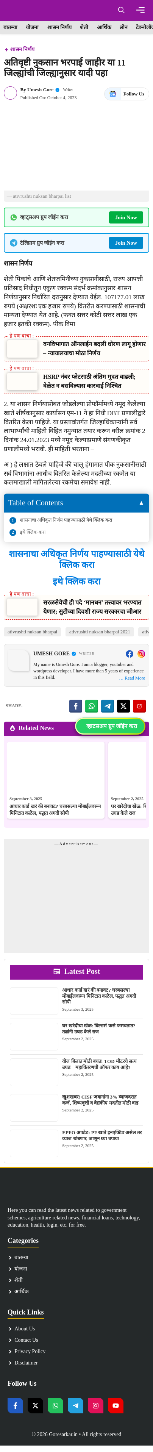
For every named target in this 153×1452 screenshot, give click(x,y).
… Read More (132, 678)
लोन (124, 27)
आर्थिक (104, 27)
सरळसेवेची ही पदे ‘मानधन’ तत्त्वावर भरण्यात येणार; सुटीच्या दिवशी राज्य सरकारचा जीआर (92, 607)
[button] (121, 10)
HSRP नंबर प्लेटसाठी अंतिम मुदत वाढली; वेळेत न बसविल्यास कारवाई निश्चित (89, 381)
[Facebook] (129, 654)
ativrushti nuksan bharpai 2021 (99, 632)
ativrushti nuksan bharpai (32, 632)
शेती (84, 27)
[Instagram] (141, 654)
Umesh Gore (40, 89)
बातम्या (10, 27)
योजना (32, 27)
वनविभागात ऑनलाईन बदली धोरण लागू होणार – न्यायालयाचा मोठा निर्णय (94, 348)
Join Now (126, 217)
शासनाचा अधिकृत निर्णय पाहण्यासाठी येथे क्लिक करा (66, 520)
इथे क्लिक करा (32, 532)
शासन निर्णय (59, 27)
